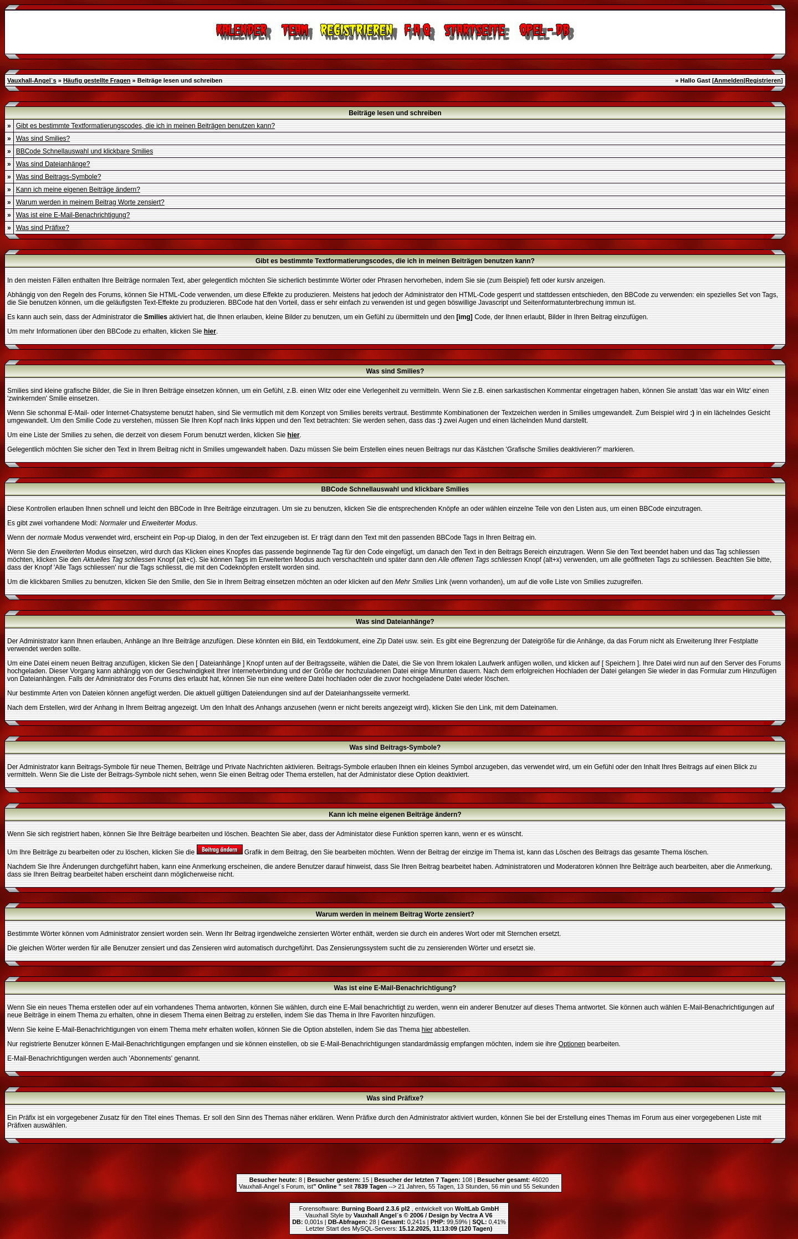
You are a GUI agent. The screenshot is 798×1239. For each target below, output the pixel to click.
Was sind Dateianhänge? (53, 164)
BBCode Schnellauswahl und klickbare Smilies (84, 151)
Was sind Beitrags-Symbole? (58, 177)
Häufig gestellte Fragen (97, 80)
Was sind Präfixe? (42, 228)
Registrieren (763, 80)
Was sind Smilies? (43, 138)
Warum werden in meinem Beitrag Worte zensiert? (90, 202)
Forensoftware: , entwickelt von (399, 1208)
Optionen (572, 1044)
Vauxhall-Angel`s (32, 80)
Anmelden (729, 80)
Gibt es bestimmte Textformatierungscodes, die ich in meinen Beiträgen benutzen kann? (145, 126)
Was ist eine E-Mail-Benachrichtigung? (73, 215)
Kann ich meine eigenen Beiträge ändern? (78, 189)
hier (427, 1029)
